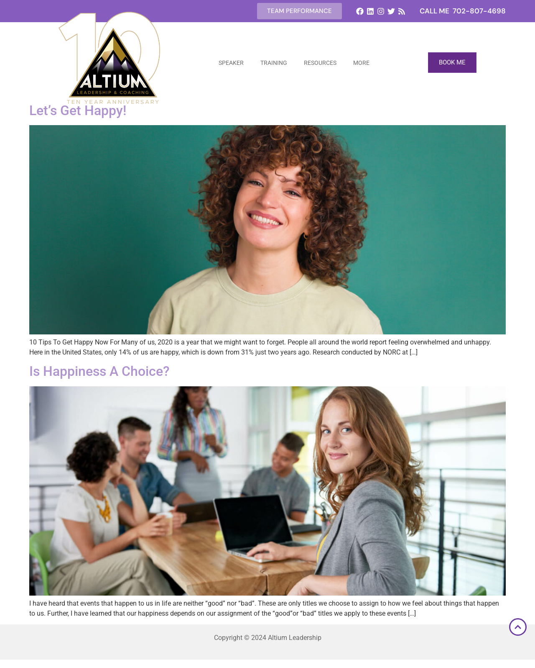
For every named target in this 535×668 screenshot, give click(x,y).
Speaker (231, 62)
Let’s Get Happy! (77, 110)
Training (273, 62)
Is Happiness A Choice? (99, 371)
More (361, 62)
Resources (320, 62)
